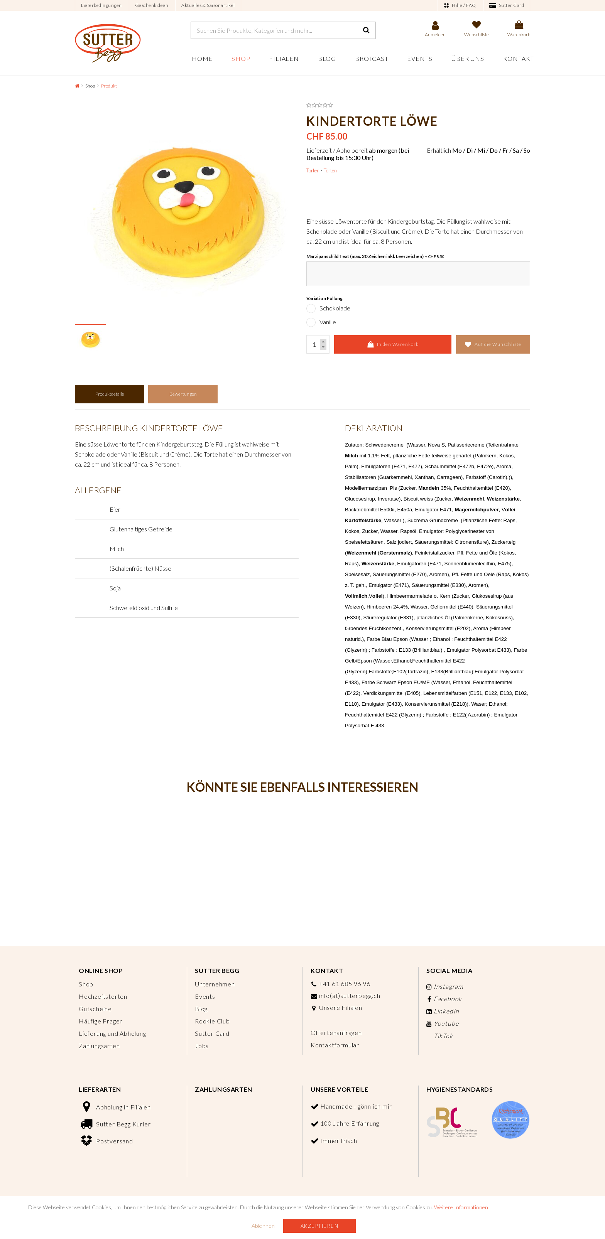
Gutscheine (95, 1008)
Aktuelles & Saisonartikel (208, 5)
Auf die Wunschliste (493, 344)
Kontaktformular (335, 1045)
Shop (241, 58)
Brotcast (371, 58)
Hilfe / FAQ (460, 5)
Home (202, 58)
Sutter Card (506, 5)
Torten (312, 170)
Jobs (202, 1045)
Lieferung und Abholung (112, 1033)
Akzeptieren (320, 1226)
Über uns (467, 58)
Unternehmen (215, 984)
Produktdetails (109, 394)
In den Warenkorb (393, 344)
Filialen (284, 58)
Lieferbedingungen (101, 5)
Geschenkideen (152, 5)
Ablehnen (263, 1225)
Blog (327, 58)
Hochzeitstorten (103, 996)
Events (420, 58)
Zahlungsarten (99, 1045)
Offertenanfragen (336, 1032)
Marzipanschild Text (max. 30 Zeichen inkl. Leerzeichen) (375, 256)
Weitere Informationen (461, 1207)
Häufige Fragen (101, 1021)
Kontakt (518, 58)
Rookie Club (212, 1021)
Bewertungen (183, 394)
